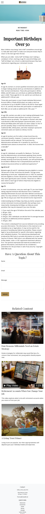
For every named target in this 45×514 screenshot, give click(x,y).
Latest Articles (22, 512)
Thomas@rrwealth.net (22, 497)
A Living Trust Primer (12, 438)
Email (3, 271)
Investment (22, 504)
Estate (22, 506)
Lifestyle (22, 510)
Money (22, 508)
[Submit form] (5, 294)
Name (3, 261)
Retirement (22, 503)
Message (4, 280)
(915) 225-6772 (24, 490)
